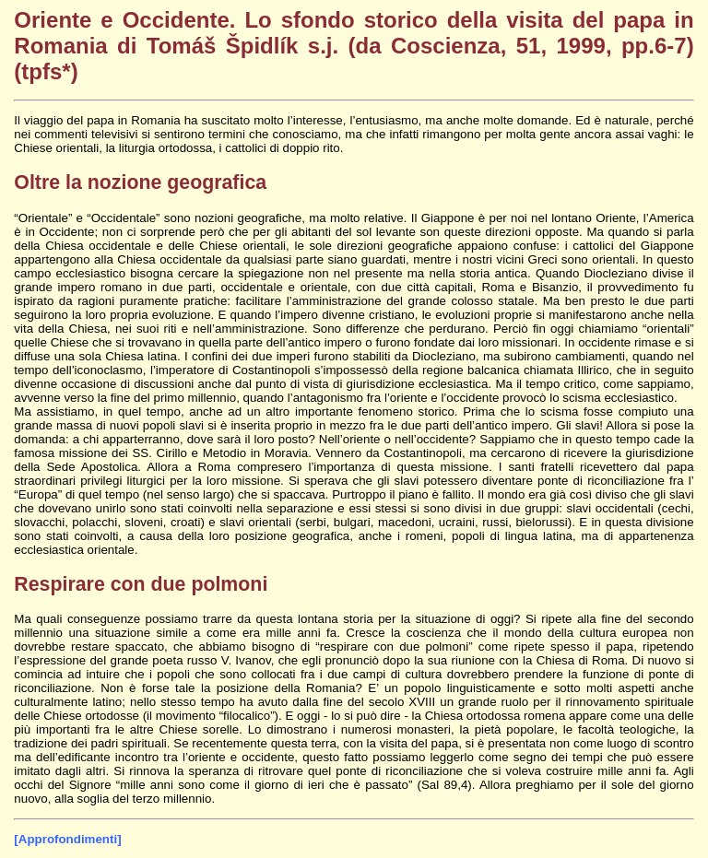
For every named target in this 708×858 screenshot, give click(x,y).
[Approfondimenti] (67, 839)
